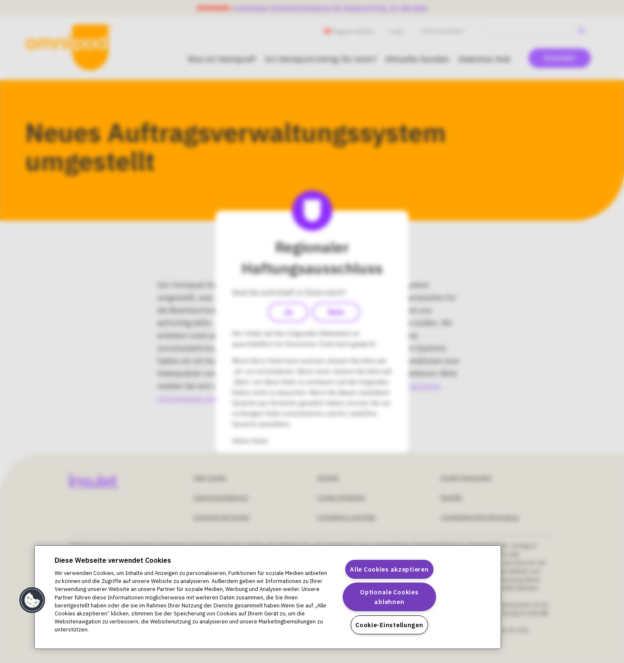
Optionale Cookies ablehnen (389, 597)
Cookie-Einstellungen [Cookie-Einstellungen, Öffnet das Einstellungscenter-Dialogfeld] (389, 625)
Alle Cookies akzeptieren (389, 569)
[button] (32, 600)
